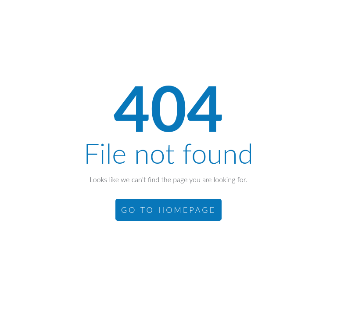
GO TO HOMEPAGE (168, 210)
